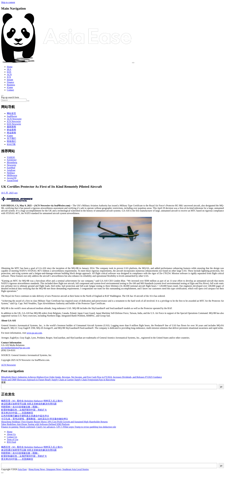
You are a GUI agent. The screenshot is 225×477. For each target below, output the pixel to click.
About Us (11, 434)
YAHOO (11, 157)
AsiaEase (11, 170)
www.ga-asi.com (34, 333)
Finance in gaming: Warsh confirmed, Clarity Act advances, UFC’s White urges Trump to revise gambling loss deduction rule (58, 427)
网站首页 (11, 113)
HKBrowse (12, 175)
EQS (9, 72)
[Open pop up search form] (2, 95)
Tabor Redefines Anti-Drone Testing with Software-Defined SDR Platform (35, 424)
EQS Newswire (14, 124)
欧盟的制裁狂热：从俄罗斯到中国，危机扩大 (24, 410)
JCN (9, 77)
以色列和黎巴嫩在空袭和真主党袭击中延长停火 (25, 416)
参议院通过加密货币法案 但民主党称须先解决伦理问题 (29, 404)
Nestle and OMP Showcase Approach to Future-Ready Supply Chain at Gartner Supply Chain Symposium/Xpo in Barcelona (58, 379)
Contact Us (12, 437)
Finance (10, 82)
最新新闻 (11, 126)
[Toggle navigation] (133, 62)
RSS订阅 (11, 144)
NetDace (11, 173)
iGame (10, 87)
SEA (9, 69)
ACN (9, 74)
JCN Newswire (14, 121)
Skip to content (8, 2)
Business (11, 85)
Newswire (11, 165)
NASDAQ (11, 160)
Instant (10, 79)
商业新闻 (11, 132)
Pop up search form (10, 97)
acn (15, 193)
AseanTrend (12, 180)
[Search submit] (28, 100)
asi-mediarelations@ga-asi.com (15, 348)
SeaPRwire (12, 116)
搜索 (3, 382)
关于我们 (11, 138)
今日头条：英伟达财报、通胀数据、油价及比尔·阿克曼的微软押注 (34, 419)
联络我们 (11, 141)
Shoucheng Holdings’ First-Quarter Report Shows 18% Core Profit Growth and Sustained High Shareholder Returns (54, 421)
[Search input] (13, 100)
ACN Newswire (14, 119)
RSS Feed (11, 442)
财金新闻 (11, 129)
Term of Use (12, 439)
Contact (10, 90)
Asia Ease (22, 469)
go (221, 387)
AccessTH (11, 178)
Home (9, 67)
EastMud (11, 167)
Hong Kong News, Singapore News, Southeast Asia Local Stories (59, 469)
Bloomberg (12, 162)
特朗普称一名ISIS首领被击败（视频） (20, 407)
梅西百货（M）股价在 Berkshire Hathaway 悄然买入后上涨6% (32, 401)
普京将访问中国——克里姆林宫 (17, 413)
